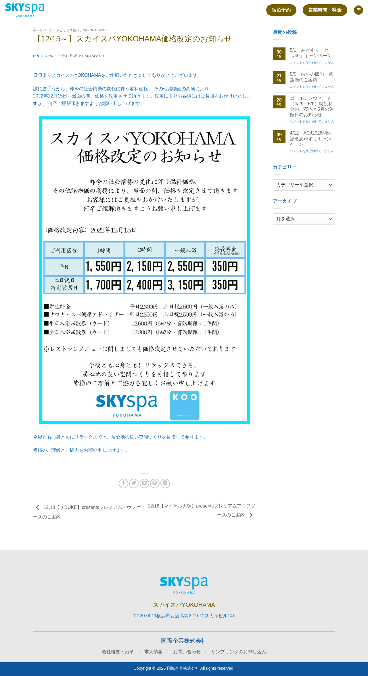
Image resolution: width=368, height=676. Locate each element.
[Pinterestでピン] (155, 483)
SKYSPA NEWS (95, 30)
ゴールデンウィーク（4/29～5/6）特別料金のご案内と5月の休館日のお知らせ (312, 106)
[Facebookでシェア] (123, 483)
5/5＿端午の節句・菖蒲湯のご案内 (311, 77)
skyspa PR (94, 56)
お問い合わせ (187, 651)
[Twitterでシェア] (134, 483)
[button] (358, 10)
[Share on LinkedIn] (165, 483)
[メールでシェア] (144, 483)
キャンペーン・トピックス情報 (56, 30)
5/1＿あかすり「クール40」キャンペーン (311, 53)
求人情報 (153, 651)
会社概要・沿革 (118, 651)
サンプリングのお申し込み (238, 651)
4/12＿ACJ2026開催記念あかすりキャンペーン (310, 138)
